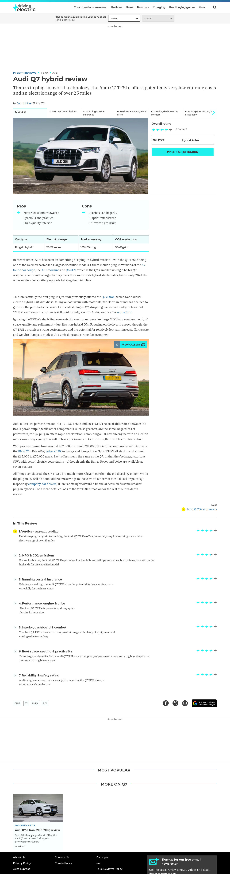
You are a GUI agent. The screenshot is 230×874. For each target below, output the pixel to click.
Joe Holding (24, 103)
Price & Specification (182, 153)
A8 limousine (50, 272)
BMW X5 (24, 443)
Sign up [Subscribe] (182, 848)
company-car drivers (42, 476)
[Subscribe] (182, 838)
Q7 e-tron (108, 289)
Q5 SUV (71, 272)
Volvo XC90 (53, 443)
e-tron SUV (124, 304)
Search (215, 7)
